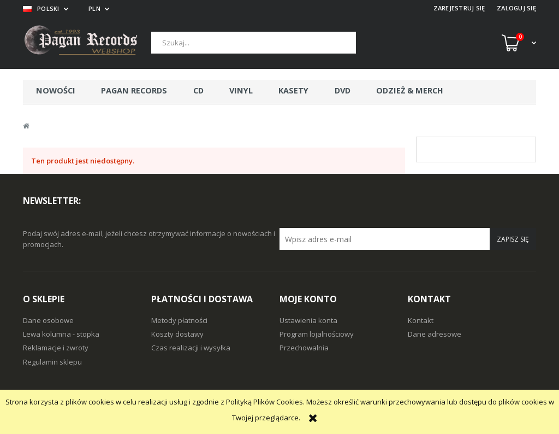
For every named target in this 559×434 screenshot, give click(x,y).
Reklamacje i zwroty (55, 348)
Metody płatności (179, 320)
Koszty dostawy (177, 334)
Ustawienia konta (308, 320)
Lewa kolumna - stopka (61, 334)
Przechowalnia (304, 348)
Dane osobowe (48, 320)
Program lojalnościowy (317, 334)
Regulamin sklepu (52, 362)
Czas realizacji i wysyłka (190, 348)
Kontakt (420, 320)
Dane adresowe (434, 334)
